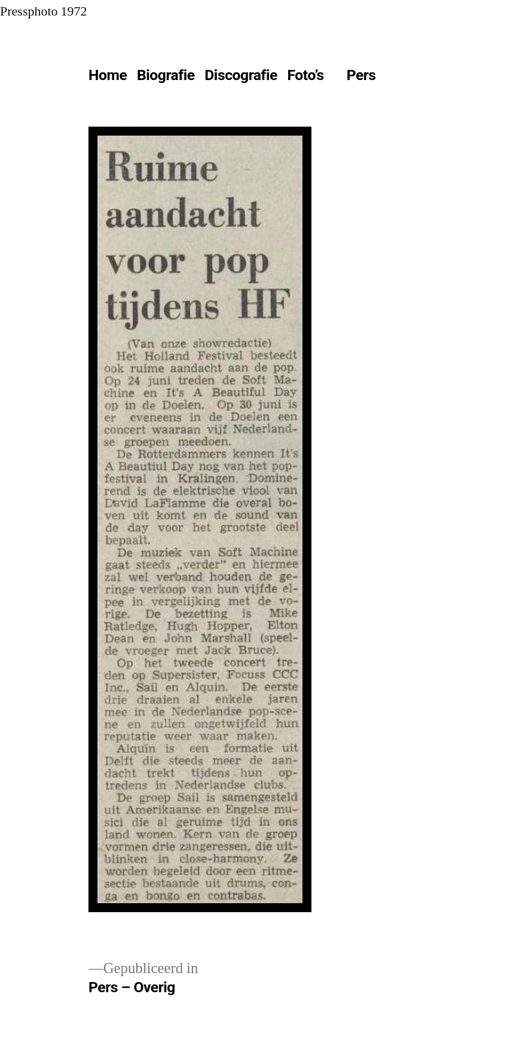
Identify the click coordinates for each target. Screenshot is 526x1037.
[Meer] (407, 77)
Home (107, 75)
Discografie (240, 75)
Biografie (166, 75)
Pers (361, 75)
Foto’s (306, 75)
